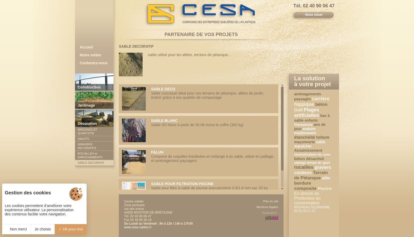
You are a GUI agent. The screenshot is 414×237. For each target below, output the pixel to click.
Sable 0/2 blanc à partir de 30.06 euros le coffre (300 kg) (198, 130)
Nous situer (314, 15)
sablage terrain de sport (312, 163)
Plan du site (270, 201)
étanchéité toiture (311, 137)
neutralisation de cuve (312, 154)
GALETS (83, 138)
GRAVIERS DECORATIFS (87, 146)
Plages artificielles (307, 112)
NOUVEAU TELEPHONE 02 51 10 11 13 (312, 209)
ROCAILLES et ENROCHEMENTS (90, 155)
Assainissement (308, 150)
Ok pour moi (71, 229)
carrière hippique (312, 101)
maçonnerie (305, 142)
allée (326, 178)
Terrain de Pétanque (311, 175)
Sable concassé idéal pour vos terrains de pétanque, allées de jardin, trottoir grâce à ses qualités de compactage (198, 99)
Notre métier (90, 55)
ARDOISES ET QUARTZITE (87, 131)
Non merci (16, 229)
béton (321, 104)
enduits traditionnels (305, 131)
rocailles (304, 167)
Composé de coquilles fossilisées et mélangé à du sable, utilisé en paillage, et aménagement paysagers (198, 162)
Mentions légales (267, 207)
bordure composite (306, 186)
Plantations (304, 125)
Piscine (325, 188)
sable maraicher (309, 144)
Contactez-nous (93, 63)
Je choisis (43, 229)
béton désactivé (309, 158)
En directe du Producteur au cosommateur (307, 198)
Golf (299, 110)
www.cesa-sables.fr (137, 227)
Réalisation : (270, 212)
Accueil (86, 47)
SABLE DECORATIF (91, 162)
